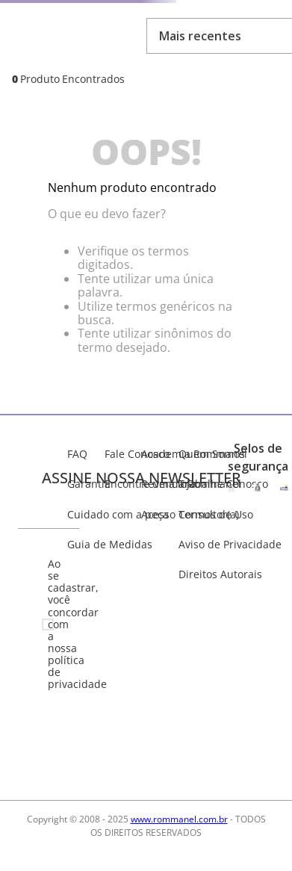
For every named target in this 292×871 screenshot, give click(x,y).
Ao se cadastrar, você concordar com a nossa (54, 624)
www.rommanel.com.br (179, 819)
